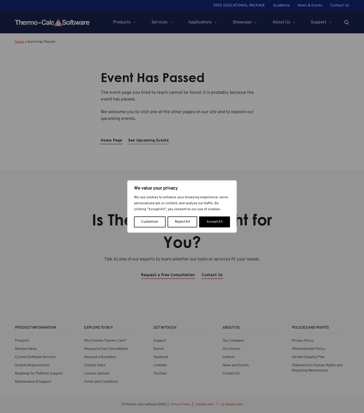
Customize (149, 222)
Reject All (182, 222)
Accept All (215, 222)
